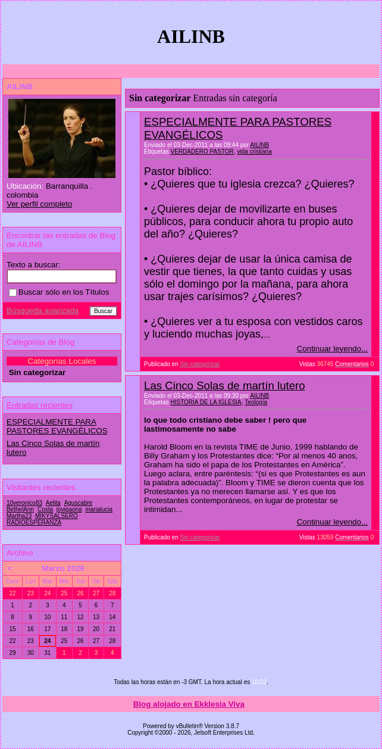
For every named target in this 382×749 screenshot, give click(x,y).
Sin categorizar (200, 364)
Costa (45, 509)
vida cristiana (254, 151)
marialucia (98, 509)
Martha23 (19, 516)
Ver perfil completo (39, 203)
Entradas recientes (40, 405)
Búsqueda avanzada (43, 310)
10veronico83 (24, 503)
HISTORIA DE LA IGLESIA (205, 402)
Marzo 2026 (63, 568)
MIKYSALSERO (56, 516)
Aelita (53, 503)
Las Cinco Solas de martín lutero (224, 385)
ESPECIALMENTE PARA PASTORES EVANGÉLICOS (57, 426)
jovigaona (69, 509)
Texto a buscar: (33, 264)
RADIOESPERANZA (34, 522)
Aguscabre (78, 503)
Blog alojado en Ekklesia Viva (189, 704)
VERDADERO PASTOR (201, 151)
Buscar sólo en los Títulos (59, 292)
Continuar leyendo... (332, 348)
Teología (256, 402)
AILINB (259, 145)
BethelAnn (20, 509)
